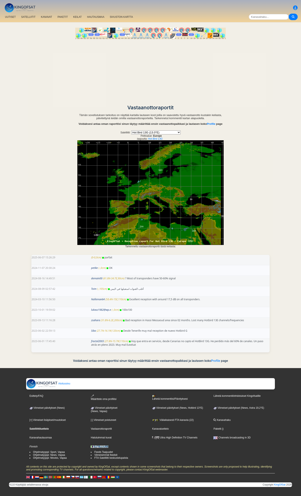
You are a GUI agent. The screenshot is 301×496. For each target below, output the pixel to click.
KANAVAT (46, 16)
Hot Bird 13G (155, 138)
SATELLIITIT (28, 16)
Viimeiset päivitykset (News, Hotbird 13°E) (177, 407)
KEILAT (77, 16)
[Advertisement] (150, 70)
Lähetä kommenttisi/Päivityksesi (170, 397)
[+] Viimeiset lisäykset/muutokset (47, 420)
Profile (211, 123)
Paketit (217, 428)
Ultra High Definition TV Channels (175, 437)
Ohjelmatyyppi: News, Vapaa (49, 454)
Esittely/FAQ (36, 395)
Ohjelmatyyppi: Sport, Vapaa (49, 452)
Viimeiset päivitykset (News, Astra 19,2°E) (238, 407)
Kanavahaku (222, 420)
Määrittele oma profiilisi (103, 397)
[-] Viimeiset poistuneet (103, 420)
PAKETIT (62, 16)
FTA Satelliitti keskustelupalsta (111, 457)
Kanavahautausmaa (40, 437)
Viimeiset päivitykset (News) (47, 407)
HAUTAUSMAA (95, 16)
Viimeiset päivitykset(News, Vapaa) (104, 409)
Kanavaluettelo (160, 428)
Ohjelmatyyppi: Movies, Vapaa (50, 457)
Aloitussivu (48, 383)
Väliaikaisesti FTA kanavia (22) (173, 420)
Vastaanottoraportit (101, 428)
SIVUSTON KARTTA (121, 16)
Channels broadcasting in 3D (231, 437)
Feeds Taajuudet (103, 452)
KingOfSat (280, 484)
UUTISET (10, 16)
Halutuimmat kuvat (101, 437)
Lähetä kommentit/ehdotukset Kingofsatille (236, 395)
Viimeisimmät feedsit (105, 454)
